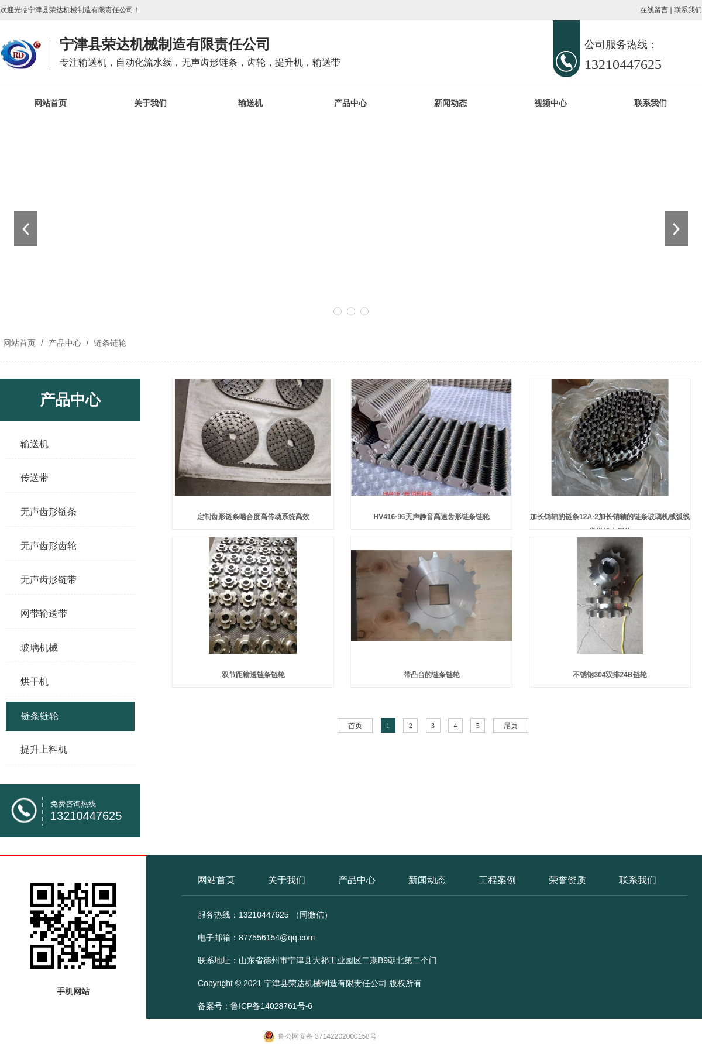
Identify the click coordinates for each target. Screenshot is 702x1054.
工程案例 (497, 880)
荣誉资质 (567, 880)
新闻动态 (450, 103)
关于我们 (150, 103)
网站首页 (50, 103)
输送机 (250, 103)
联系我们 (688, 10)
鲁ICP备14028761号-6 (271, 1006)
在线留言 (654, 10)
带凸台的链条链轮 (432, 675)
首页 (355, 726)
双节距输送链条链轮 (253, 675)
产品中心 (350, 103)
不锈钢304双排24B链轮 (609, 675)
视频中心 (550, 103)
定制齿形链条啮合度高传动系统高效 (253, 517)
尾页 (511, 726)
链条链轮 (108, 343)
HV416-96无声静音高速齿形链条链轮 (431, 517)
